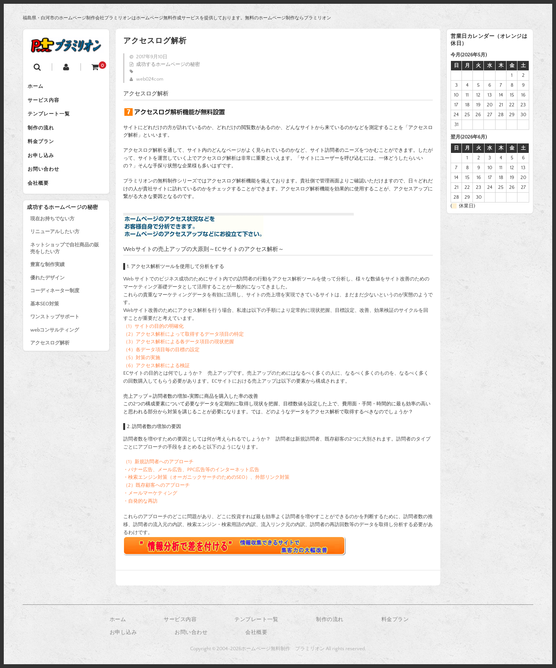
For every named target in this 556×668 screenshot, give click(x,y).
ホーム (38, 87)
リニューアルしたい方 (54, 248)
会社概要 (41, 198)
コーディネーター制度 (54, 307)
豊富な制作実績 (47, 281)
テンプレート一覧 (52, 118)
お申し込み (44, 166)
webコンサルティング (54, 346)
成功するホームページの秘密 (168, 64)
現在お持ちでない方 (52, 235)
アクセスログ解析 (50, 359)
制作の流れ (44, 134)
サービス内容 (46, 103)
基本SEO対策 (44, 320)
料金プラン (44, 150)
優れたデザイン (47, 294)
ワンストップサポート (54, 333)
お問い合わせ (46, 182)
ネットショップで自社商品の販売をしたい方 (64, 265)
